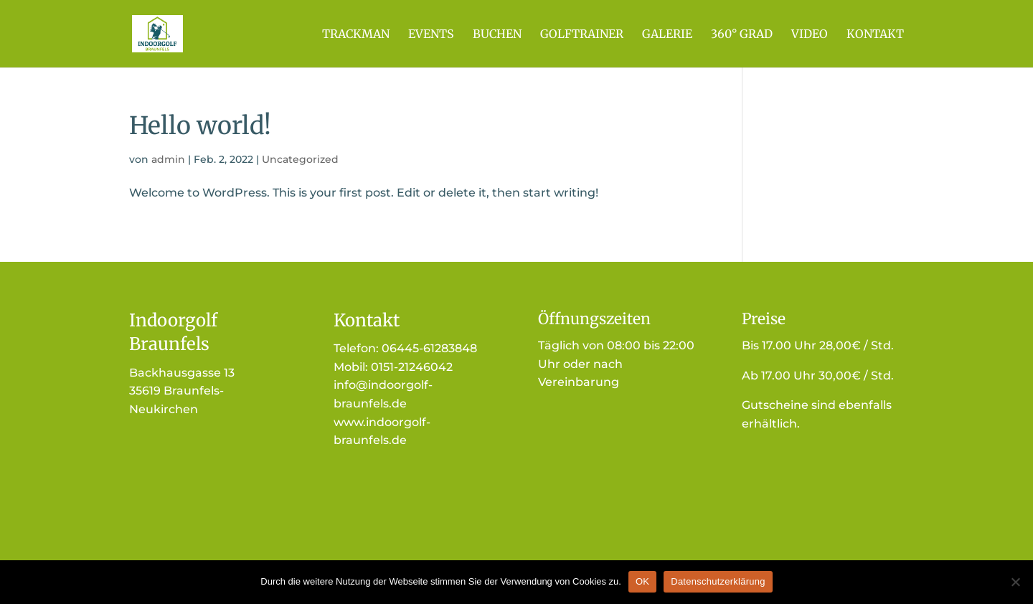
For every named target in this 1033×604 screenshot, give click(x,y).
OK (642, 581)
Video (809, 35)
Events (431, 35)
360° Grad (742, 35)
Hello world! (200, 125)
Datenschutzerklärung (718, 581)
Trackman (356, 35)
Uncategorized (300, 159)
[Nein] (1015, 582)
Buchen (497, 35)
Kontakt (875, 35)
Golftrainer (581, 35)
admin (168, 159)
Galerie (667, 35)
